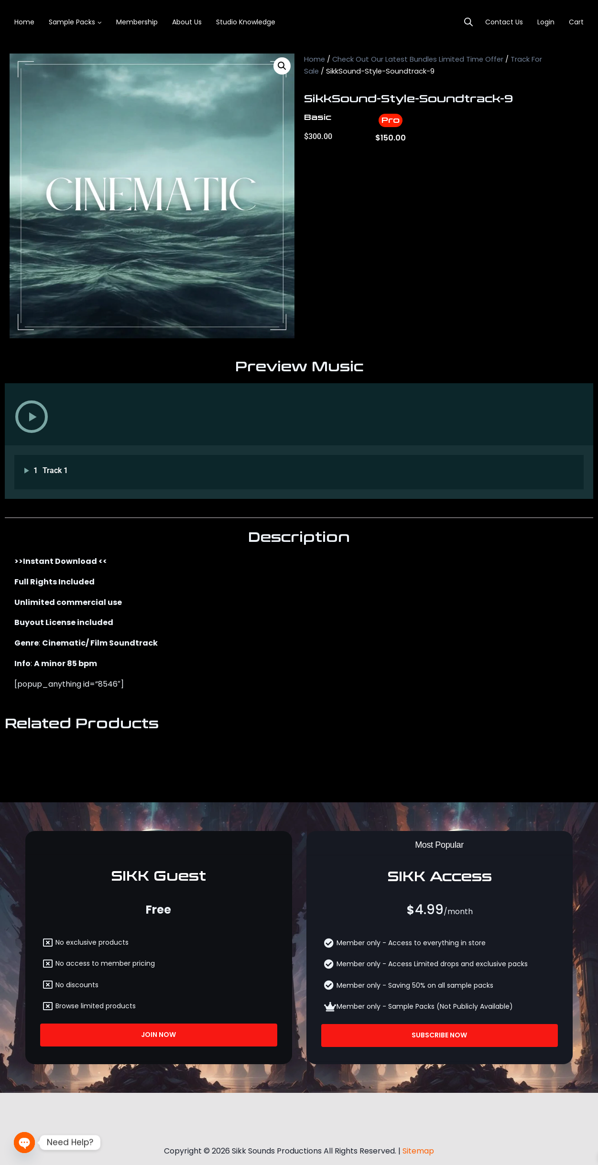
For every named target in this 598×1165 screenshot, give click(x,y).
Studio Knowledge (245, 22)
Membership (137, 22)
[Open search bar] (468, 22)
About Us (187, 22)
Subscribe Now (439, 1035)
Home (24, 22)
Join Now (158, 1034)
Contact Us (504, 22)
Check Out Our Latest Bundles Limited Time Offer (417, 59)
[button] (282, 66)
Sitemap (418, 1148)
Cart (576, 22)
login (546, 22)
